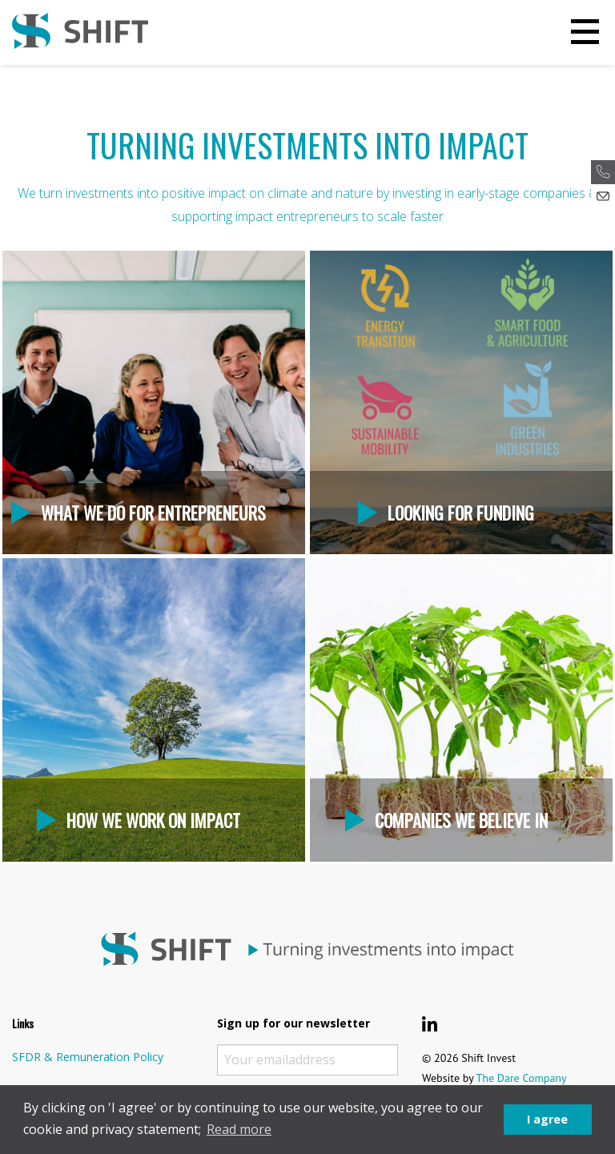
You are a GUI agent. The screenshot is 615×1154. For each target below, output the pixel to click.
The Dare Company (521, 1078)
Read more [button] (239, 1129)
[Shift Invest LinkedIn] (429, 1024)
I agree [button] (547, 1119)
